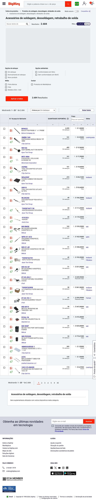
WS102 (24, 148)
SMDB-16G (26, 137)
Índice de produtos (12, 11)
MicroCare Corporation (29, 163)
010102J (25, 218)
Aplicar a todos (17, 99)
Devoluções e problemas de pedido (62, 451)
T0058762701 (27, 258)
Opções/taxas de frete (57, 448)
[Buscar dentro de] (16, 24)
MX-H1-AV (26, 247)
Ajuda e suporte (55, 443)
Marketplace (6, 445)
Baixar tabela (86, 110)
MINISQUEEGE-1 (28, 347)
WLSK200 (25, 198)
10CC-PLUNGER (28, 367)
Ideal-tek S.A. (26, 322)
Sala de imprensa (8, 456)
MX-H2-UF (26, 267)
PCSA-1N (25, 317)
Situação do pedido (57, 445)
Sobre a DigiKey (7, 443)
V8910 (24, 188)
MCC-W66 (25, 157)
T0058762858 (27, 288)
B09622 (25, 129)
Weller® (89, 177)
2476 (24, 357)
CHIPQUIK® (90, 137)
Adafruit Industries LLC (29, 363)
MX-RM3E (25, 227)
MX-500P (25, 326)
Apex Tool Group (27, 152)
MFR (87, 237)
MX (87, 227)
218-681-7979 (9, 468)
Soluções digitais (8, 453)
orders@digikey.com (11, 471)
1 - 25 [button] (13, 110)
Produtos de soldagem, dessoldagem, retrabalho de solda (41, 11)
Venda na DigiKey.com (10, 448)
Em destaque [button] (40, 110)
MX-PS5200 (26, 336)
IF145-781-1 (26, 298)
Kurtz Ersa (25, 222)
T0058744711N (28, 208)
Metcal (24, 233)
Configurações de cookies (49, 498)
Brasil (10, 497)
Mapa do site (6, 451)
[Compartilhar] (85, 11)
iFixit (23, 283)
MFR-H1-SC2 (27, 237)
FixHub (88, 298)
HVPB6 (24, 167)
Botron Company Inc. (28, 133)
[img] (14, 4)
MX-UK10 (25, 307)
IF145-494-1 (26, 277)
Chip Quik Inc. (26, 144)
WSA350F (25, 177)
